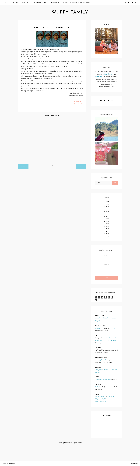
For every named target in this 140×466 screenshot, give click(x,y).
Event (114, 318)
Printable (97, 387)
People (97, 321)
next (23, 166)
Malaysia (106, 370)
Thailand (114, 370)
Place (105, 379)
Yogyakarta (105, 360)
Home (5, 2)
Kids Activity (111, 340)
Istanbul (97, 372)
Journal (97, 318)
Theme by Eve (133, 463)
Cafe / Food (98, 379)
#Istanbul (112, 396)
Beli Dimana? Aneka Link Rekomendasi (46, 2)
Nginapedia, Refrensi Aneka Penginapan (76, 2)
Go (115, 182)
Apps (109, 379)
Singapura (98, 370)
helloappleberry (108, 74)
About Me (25, 2)
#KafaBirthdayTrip (100, 399)
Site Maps (15, 2)
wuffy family (70, 12)
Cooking (97, 328)
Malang (97, 360)
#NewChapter (99, 396)
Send (106, 278)
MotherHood (99, 340)
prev (81, 166)
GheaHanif (112, 338)
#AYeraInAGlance (100, 401)
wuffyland (98, 76)
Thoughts (106, 318)
